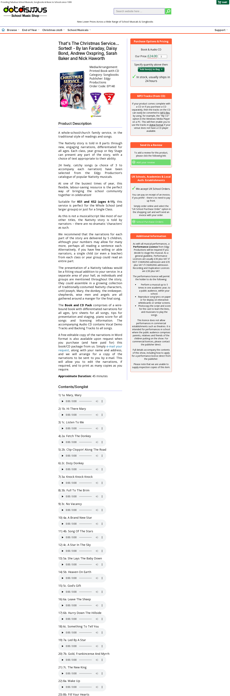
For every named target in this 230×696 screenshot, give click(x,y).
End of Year (29, 30)
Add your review (145, 162)
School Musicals (78, 30)
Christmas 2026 (52, 30)
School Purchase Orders (149, 221)
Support (220, 30)
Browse (12, 30)
